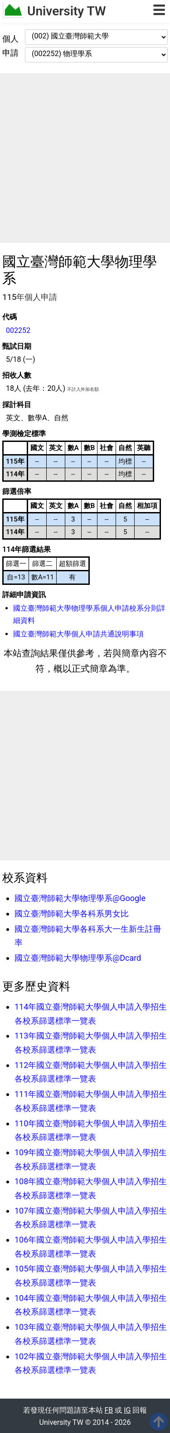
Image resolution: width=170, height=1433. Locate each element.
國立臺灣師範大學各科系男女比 (72, 913)
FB (109, 1410)
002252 (18, 330)
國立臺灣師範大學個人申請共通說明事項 (78, 634)
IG (127, 1410)
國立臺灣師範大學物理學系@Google (80, 898)
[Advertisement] (85, 158)
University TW (66, 11)
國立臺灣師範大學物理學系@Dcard (78, 958)
